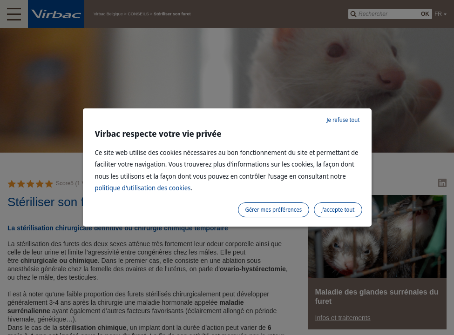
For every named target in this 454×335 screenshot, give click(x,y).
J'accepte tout (337, 210)
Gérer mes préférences (273, 210)
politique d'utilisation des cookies (143, 187)
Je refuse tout (342, 120)
